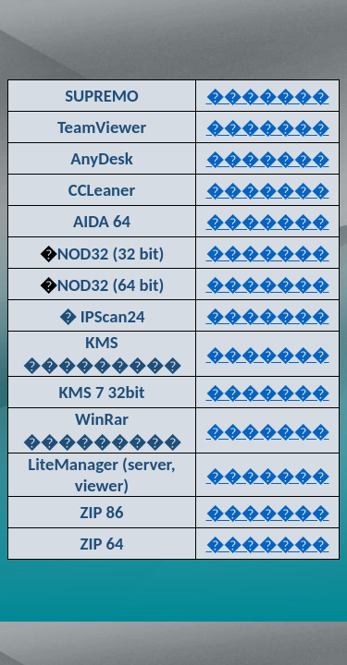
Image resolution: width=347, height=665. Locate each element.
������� (267, 96)
